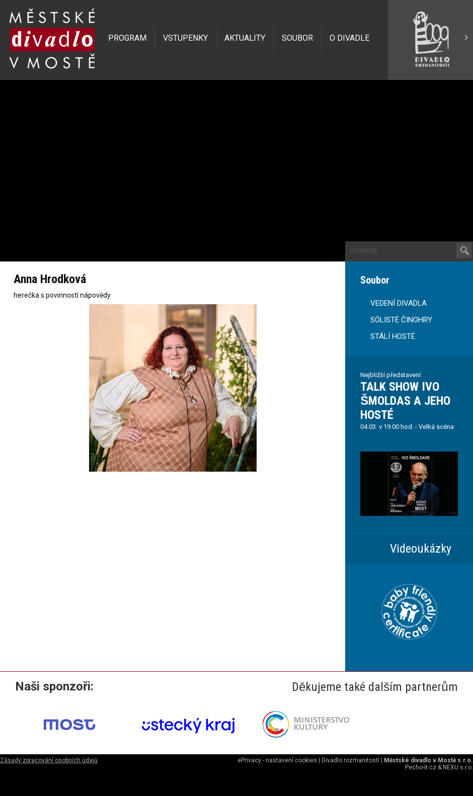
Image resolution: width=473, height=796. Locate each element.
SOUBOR (297, 38)
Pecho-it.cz (420, 767)
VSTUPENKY (185, 38)
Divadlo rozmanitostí (350, 760)
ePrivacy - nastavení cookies (277, 760)
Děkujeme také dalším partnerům (375, 687)
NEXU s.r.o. (458, 767)
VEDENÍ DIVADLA (398, 303)
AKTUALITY (244, 38)
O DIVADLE (349, 38)
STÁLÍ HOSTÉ (392, 336)
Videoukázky (420, 549)
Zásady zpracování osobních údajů (49, 760)
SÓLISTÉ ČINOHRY (401, 319)
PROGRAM (127, 38)
